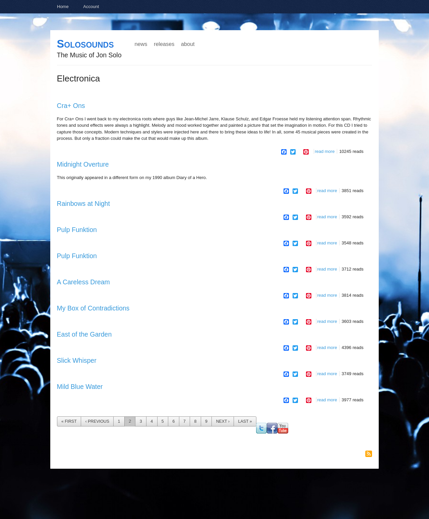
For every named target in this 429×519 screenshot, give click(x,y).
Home (63, 6)
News (141, 44)
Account (91, 6)
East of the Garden (84, 334)
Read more (324, 151)
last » (245, 421)
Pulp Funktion (77, 229)
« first (69, 421)
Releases (164, 44)
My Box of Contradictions (93, 308)
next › (223, 421)
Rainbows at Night (83, 203)
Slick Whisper (77, 360)
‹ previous (97, 421)
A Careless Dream (83, 282)
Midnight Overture (83, 164)
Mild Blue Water (80, 386)
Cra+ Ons (71, 105)
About (188, 44)
